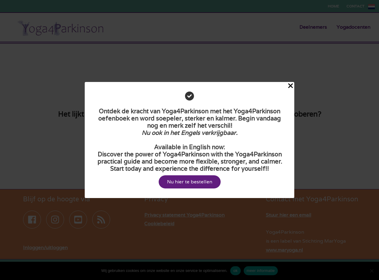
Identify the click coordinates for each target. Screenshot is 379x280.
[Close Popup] (290, 86)
